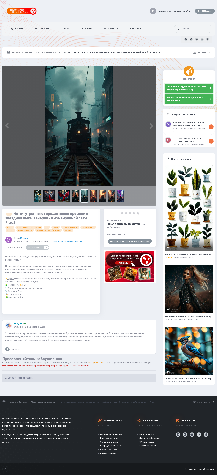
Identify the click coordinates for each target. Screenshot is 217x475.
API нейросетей (146, 442)
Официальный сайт (109, 442)
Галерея (44, 29)
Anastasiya (173, 319)
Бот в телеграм (146, 434)
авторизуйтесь (96, 362)
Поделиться (15, 247)
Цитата (16, 349)
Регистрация (205, 11)
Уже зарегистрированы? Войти (175, 11)
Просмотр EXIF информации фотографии (129, 241)
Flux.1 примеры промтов (123, 224)
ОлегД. (176, 144)
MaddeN (177, 128)
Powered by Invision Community (200, 469)
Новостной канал (147, 446)
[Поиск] (187, 29)
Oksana (171, 381)
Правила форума (108, 453)
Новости (86, 29)
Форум (19, 29)
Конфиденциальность (111, 446)
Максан (24, 238)
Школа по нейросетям (149, 438)
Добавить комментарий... (19, 378)
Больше (135, 29)
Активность (111, 29)
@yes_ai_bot (8, 429)
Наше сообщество (109, 438)
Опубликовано (29, 327)
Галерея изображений (111, 434)
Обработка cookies (109, 450)
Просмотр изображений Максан (66, 241)
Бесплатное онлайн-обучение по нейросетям (185, 99)
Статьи (65, 29)
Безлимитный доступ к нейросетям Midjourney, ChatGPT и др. (186, 88)
